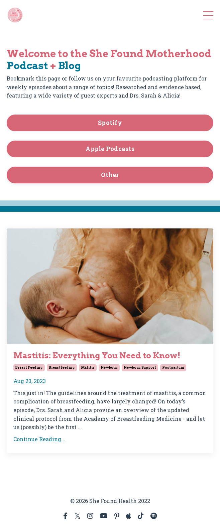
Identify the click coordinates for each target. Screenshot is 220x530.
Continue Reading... (39, 439)
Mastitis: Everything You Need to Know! (96, 355)
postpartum (173, 367)
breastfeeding (62, 367)
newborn (109, 367)
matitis (88, 367)
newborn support (140, 367)
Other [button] (110, 175)
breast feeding (29, 367)
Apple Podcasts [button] (110, 149)
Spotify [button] (110, 123)
